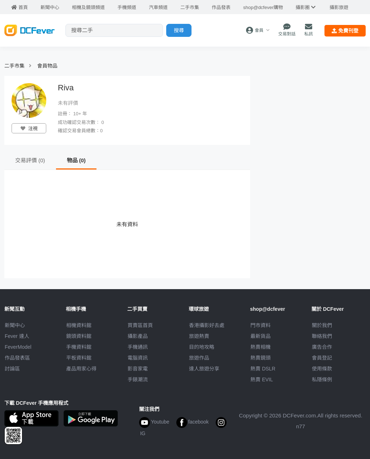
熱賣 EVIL (261, 379)
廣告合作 (322, 347)
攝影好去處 (206, 325)
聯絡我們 (322, 336)
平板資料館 (78, 358)
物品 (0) (76, 160)
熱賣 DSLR (262, 369)
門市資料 (260, 325)
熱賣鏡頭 (260, 358)
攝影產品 (138, 336)
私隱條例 (322, 379)
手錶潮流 (138, 379)
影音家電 (138, 369)
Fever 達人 (17, 336)
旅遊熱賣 (199, 336)
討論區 (12, 369)
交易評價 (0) (30, 160)
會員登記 (322, 358)
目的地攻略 (201, 347)
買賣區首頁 (140, 325)
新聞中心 (15, 325)
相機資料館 (78, 325)
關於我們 (322, 325)
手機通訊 (138, 347)
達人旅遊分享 (204, 369)
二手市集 (14, 66)
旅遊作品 (199, 358)
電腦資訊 (138, 358)
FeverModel (18, 347)
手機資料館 (78, 347)
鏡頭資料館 (78, 336)
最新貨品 (260, 336)
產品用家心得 (81, 369)
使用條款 (322, 369)
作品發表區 (17, 358)
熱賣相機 (260, 347)
